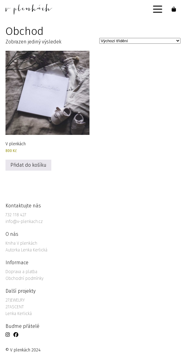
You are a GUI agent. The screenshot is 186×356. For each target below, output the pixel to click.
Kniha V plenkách (21, 243)
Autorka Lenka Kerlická (26, 250)
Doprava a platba (21, 271)
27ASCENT (14, 307)
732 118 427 (15, 214)
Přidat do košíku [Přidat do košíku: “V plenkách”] (28, 165)
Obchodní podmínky (24, 278)
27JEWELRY (15, 300)
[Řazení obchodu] (140, 41)
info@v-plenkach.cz (24, 221)
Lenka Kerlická (18, 313)
